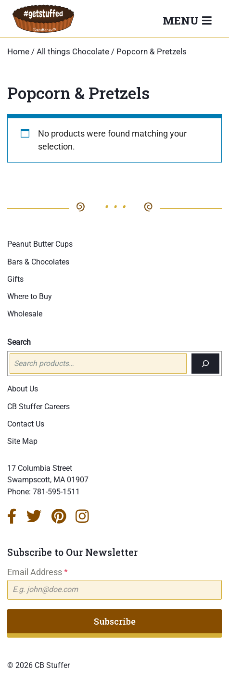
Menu (182, 20)
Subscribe (115, 621)
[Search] (205, 363)
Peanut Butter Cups (40, 244)
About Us (22, 388)
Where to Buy (29, 296)
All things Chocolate (73, 51)
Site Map (22, 441)
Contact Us (25, 423)
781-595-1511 (56, 491)
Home (18, 51)
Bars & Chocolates (38, 261)
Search (19, 342)
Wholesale (24, 313)
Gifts (15, 279)
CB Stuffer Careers (38, 406)
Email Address (37, 572)
